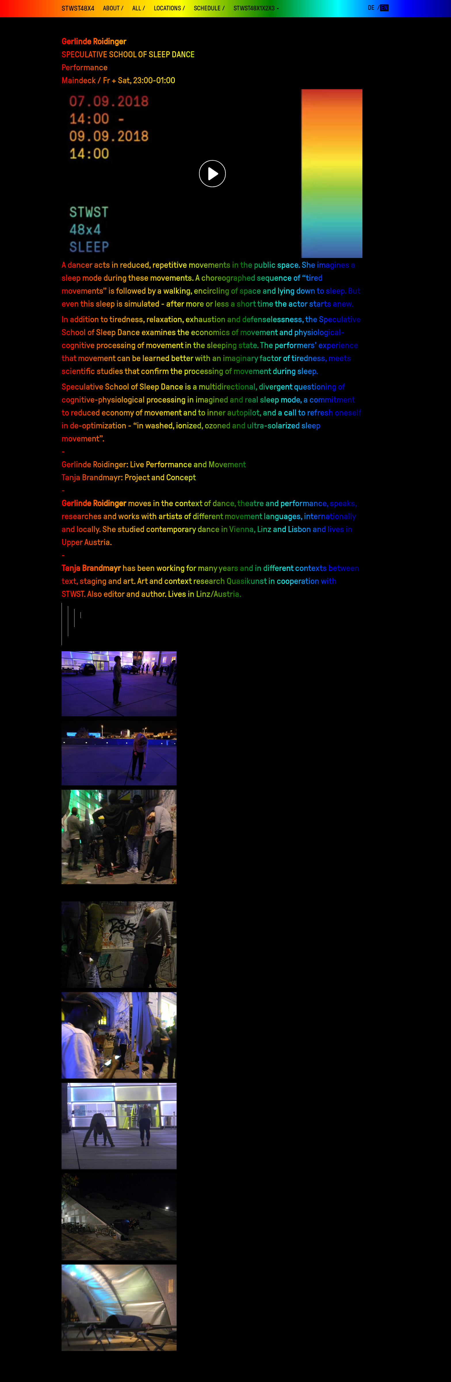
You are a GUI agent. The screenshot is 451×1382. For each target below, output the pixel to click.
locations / (169, 8)
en (384, 7)
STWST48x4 (78, 8)
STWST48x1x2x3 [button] (256, 8)
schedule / (209, 8)
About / (113, 8)
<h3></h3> (212, 173)
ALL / (138, 8)
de (371, 7)
